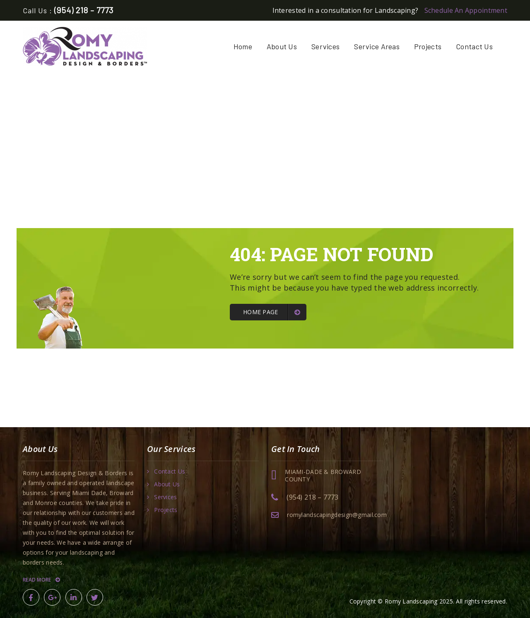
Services (325, 46)
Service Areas (377, 46)
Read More (41, 579)
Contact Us (474, 46)
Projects (427, 46)
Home (243, 46)
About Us (282, 46)
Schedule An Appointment (465, 10)
